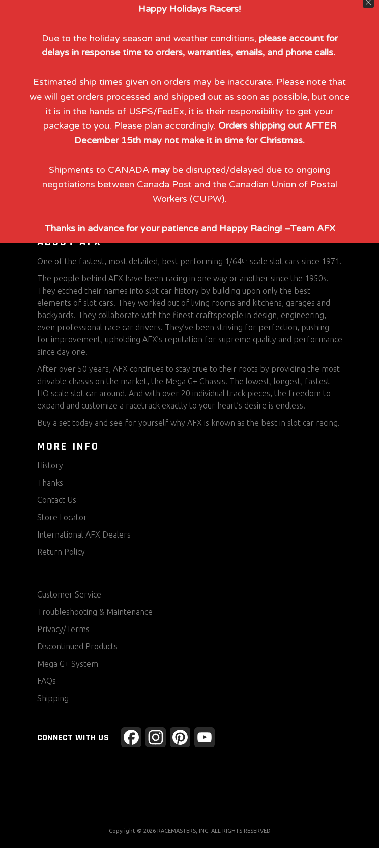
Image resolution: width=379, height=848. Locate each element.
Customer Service (69, 594)
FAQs (46, 680)
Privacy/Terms (63, 629)
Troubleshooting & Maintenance (95, 611)
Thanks (50, 482)
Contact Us (56, 500)
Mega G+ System (67, 663)
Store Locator (62, 517)
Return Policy (61, 551)
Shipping (53, 698)
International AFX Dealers (84, 534)
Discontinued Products (77, 646)
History (50, 465)
